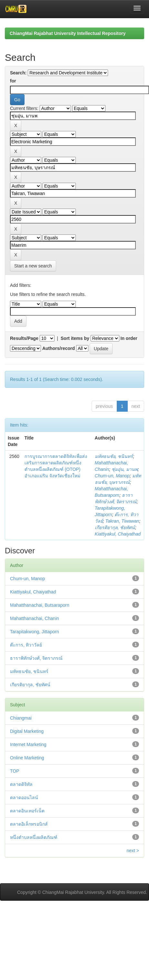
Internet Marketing (28, 744)
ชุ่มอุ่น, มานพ (125, 469)
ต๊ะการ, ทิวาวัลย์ (26, 644)
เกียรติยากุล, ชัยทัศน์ (115, 527)
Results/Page (24, 338)
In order (129, 338)
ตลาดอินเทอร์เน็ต (27, 810)
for (13, 80)
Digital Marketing (27, 731)
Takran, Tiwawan (122, 521)
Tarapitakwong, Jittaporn (34, 631)
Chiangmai (21, 718)
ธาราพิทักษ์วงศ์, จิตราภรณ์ (36, 658)
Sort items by (75, 338)
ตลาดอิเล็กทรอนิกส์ (29, 824)
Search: (18, 72)
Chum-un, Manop (112, 475)
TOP (14, 771)
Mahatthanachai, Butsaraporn (39, 605)
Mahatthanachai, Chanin (34, 618)
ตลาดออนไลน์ (24, 797)
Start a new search (33, 265)
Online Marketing (27, 757)
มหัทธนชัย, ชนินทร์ (114, 456)
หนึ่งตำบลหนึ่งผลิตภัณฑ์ (33, 837)
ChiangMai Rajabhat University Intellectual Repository (67, 33)
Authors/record (58, 348)
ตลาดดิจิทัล (21, 784)
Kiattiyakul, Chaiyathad (118, 534)
